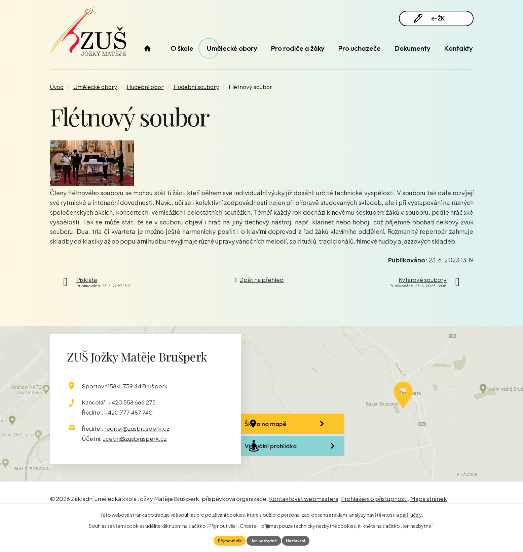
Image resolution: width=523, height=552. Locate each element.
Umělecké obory (232, 48)
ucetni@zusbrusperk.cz (135, 438)
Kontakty (458, 48)
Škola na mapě (286, 428)
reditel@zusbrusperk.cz (137, 428)
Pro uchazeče (359, 48)
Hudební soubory (196, 87)
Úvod (147, 48)
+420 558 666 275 (132, 402)
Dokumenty (412, 48)
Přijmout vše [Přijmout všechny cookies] (226, 540)
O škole (182, 48)
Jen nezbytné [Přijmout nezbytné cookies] (263, 540)
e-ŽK (435, 21)
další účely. (411, 514)
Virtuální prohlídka (292, 465)
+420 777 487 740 (128, 412)
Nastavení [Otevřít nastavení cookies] (299, 540)
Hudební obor (145, 87)
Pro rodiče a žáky (298, 48)
